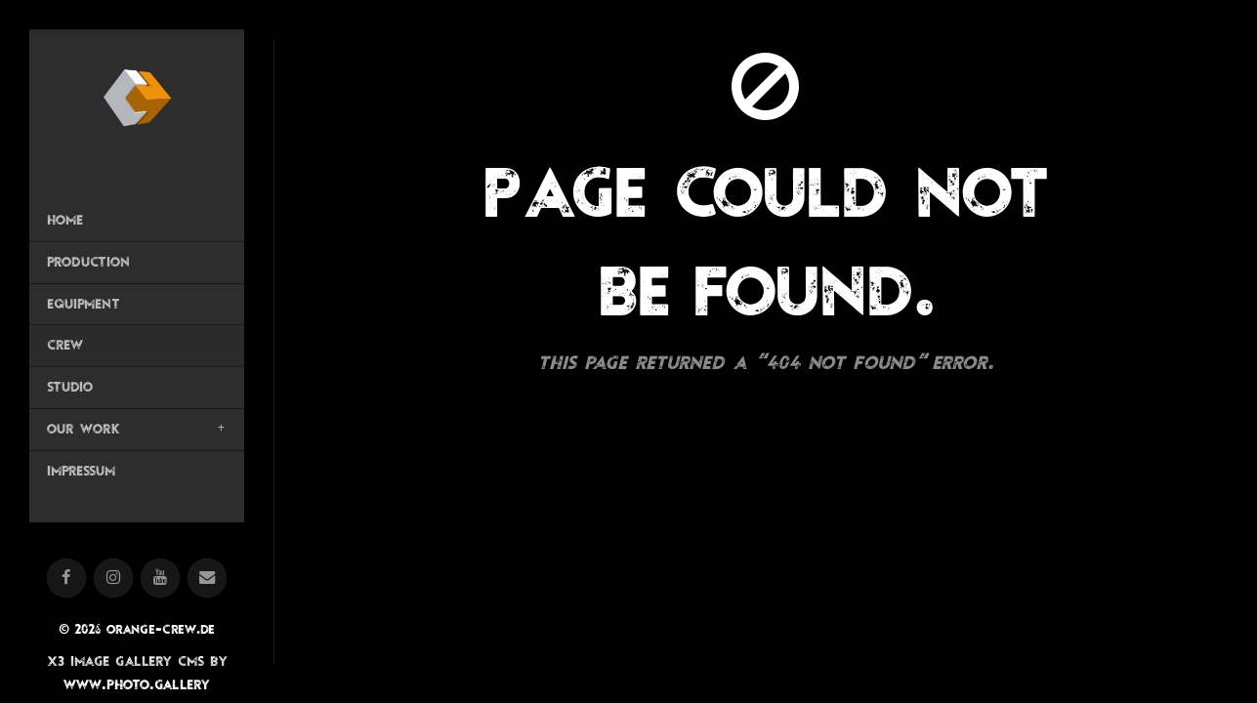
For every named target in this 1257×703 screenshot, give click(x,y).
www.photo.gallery (136, 684)
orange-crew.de (160, 629)
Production (88, 262)
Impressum (81, 470)
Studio (70, 386)
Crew (65, 345)
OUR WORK (83, 428)
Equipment (83, 303)
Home (65, 220)
